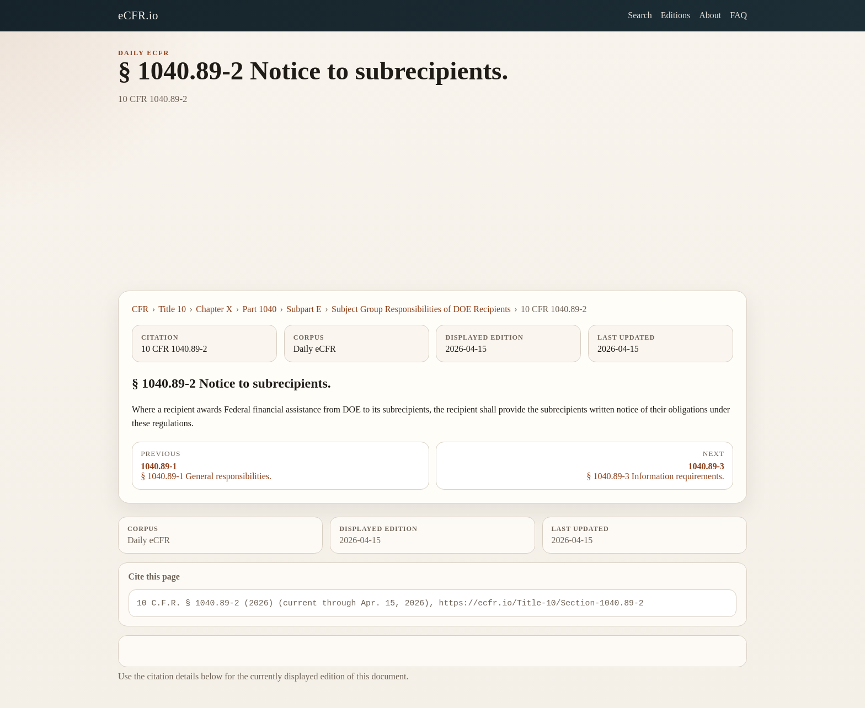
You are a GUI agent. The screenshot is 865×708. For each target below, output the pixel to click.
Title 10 (172, 309)
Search (640, 15)
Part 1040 (259, 309)
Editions (675, 15)
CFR (140, 309)
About (710, 15)
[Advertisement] (432, 208)
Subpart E (304, 309)
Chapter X (214, 309)
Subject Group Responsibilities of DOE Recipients (421, 309)
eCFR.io (138, 15)
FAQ (738, 15)
